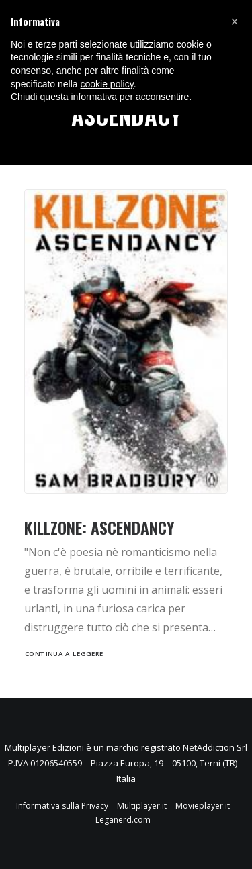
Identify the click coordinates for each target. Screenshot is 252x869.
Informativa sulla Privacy (62, 805)
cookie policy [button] (107, 84)
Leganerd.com (123, 819)
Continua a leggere (64, 653)
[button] (234, 21)
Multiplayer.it (142, 805)
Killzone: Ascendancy (99, 527)
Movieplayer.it (202, 805)
